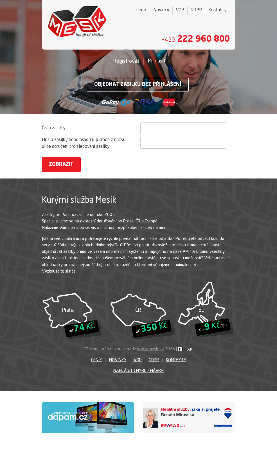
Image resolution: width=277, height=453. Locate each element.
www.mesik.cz (150, 349)
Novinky (161, 10)
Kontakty (217, 10)
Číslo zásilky (54, 128)
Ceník (141, 10)
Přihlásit (156, 61)
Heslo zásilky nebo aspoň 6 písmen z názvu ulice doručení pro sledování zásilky (83, 143)
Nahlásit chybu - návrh (138, 371)
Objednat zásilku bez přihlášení (137, 84)
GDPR (196, 10)
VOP (180, 10)
